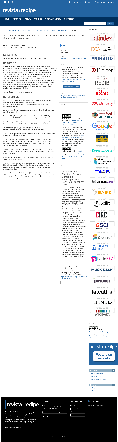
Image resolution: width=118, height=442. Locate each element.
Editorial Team (76, 409)
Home (6, 19)
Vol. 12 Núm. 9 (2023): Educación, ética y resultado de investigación (43, 30)
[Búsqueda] (95, 23)
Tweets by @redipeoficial (95, 405)
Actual (28, 19)
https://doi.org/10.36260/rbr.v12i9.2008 (73, 58)
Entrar (111, 2)
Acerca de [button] (17, 19)
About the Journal (76, 406)
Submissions (75, 412)
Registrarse (100, 2)
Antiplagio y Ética (53, 19)
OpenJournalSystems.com (69, 436)
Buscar (110, 24)
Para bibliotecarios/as (99, 379)
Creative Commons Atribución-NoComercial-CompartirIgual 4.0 (72, 122)
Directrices (69, 19)
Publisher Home (76, 2)
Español (89, 2)
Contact (73, 415)
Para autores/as (97, 376)
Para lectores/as (97, 373)
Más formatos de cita (71, 86)
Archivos (38, 19)
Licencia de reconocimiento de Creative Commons (74, 137)
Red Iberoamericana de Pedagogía (72, 152)
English (94, 388)
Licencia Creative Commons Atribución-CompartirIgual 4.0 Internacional (74, 157)
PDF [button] (64, 45)
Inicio (5, 30)
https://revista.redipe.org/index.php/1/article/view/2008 (74, 80)
